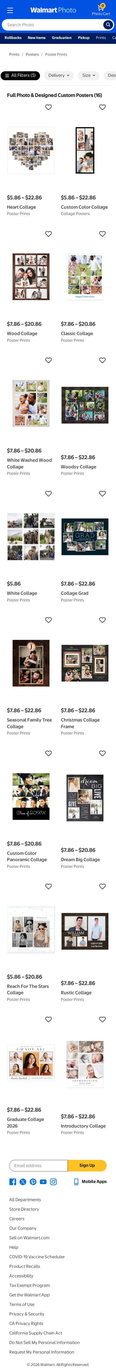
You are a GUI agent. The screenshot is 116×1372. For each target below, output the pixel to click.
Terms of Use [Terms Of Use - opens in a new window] (22, 1304)
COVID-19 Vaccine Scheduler (37, 1256)
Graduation (62, 37)
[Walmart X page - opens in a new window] (22, 1181)
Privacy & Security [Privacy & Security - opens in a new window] (26, 1314)
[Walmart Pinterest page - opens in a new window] (33, 1181)
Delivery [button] (58, 75)
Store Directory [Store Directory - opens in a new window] (24, 1209)
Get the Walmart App (29, 1295)
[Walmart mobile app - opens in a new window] (90, 1181)
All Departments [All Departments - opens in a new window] (25, 1199)
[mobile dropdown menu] (10, 10)
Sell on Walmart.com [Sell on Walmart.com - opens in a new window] (29, 1237)
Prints (101, 37)
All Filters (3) (20, 75)
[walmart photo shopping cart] (101, 10)
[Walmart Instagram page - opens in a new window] (53, 1181)
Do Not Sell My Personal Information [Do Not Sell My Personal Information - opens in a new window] (44, 1342)
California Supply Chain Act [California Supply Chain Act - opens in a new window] (35, 1333)
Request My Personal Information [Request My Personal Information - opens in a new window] (41, 1352)
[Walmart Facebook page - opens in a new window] (12, 1181)
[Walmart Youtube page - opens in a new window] (43, 1181)
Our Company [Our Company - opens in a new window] (23, 1228)
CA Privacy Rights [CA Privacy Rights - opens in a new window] (26, 1323)
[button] (31, 107)
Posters (32, 54)
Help (13, 1247)
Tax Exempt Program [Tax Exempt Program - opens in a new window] (29, 1285)
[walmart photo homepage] (53, 10)
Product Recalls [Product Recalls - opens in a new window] (24, 1266)
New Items (37, 37)
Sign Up (87, 1165)
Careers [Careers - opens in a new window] (16, 1218)
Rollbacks (13, 37)
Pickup (84, 37)
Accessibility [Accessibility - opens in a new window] (21, 1275)
